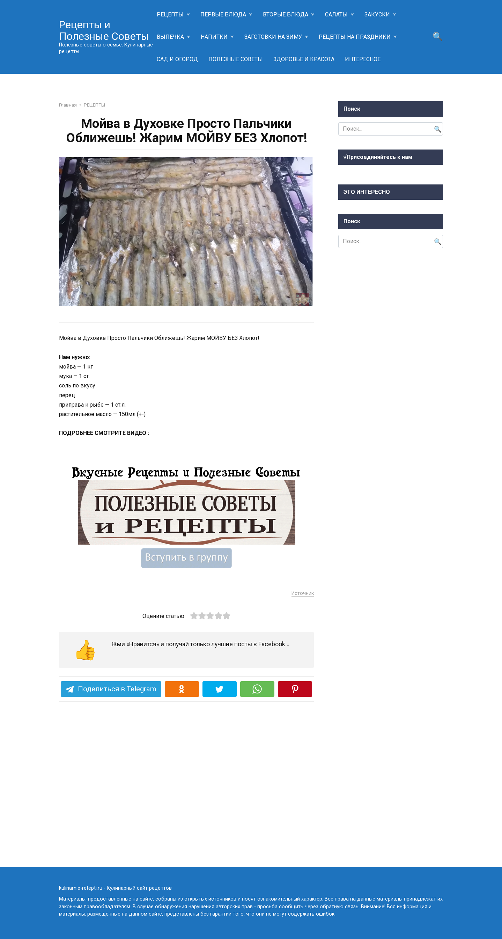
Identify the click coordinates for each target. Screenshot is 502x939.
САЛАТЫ (336, 14)
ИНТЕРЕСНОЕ (363, 59)
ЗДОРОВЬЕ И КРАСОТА (303, 59)
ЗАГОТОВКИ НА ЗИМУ (273, 37)
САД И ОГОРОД (177, 59)
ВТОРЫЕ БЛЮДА (285, 14)
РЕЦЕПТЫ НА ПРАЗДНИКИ (355, 37)
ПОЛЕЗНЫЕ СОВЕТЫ (235, 59)
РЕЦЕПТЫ (170, 14)
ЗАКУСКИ (377, 14)
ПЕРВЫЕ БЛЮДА (223, 14)
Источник (302, 730)
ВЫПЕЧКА (170, 37)
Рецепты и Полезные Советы (104, 30)
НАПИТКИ (214, 37)
